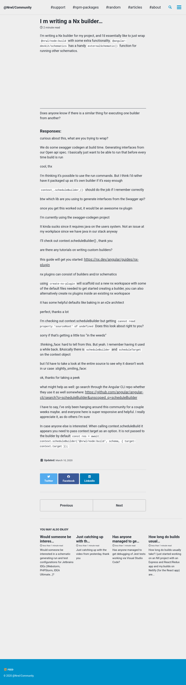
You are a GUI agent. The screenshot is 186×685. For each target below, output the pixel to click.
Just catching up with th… (89, 599)
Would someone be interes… (55, 599)
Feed (9, 669)
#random (107, 7)
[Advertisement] (93, 85)
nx (164, 7)
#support (51, 7)
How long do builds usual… (164, 599)
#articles (129, 7)
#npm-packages (79, 7)
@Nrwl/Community (19, 7)
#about (149, 7)
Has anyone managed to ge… (125, 599)
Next (119, 565)
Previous (66, 565)
